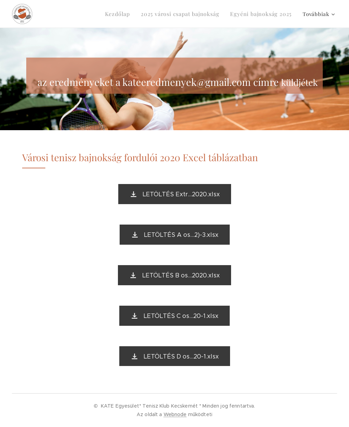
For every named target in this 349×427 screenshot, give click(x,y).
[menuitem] (128, 13)
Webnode (175, 414)
